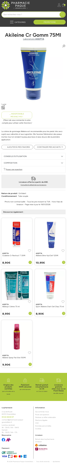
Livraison (38, 442)
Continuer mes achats (50, 147)
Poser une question (42, 415)
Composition (10, 163)
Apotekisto (56, 461)
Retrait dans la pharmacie (44, 439)
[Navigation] (17, 22)
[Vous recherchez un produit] (31, 14)
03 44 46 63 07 (8, 417)
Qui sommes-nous (42, 412)
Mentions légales (41, 420)
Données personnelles (43, 426)
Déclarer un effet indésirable (45, 417)
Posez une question (13, 169)
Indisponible (16, 115)
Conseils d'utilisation (15, 156)
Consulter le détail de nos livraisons (33, 185)
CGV (37, 423)
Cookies (38, 429)
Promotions (50, 22)
